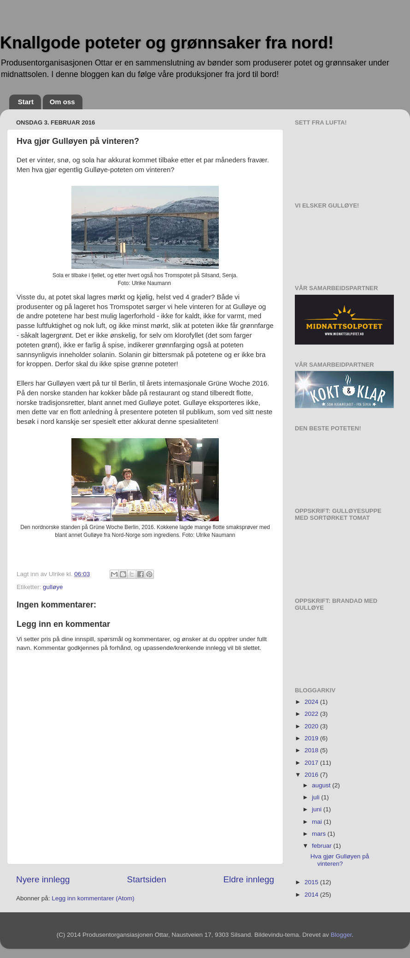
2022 (312, 713)
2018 (312, 750)
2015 (312, 882)
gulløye (53, 586)
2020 (312, 726)
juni (317, 809)
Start (26, 102)
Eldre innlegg (248, 879)
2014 (312, 894)
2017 (312, 762)
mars (320, 833)
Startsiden (146, 879)
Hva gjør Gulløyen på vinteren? (339, 860)
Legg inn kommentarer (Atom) (93, 898)
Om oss (62, 102)
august (322, 785)
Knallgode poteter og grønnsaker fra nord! (167, 42)
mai (318, 821)
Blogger (341, 934)
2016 (312, 774)
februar (323, 845)
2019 (312, 738)
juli (316, 797)
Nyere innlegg (43, 879)
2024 (312, 701)
